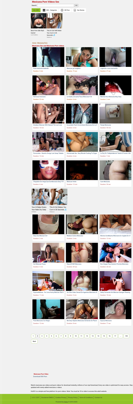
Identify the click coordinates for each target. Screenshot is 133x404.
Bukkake (6, 140)
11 (81, 336)
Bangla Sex (7, 80)
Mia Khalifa (7, 64)
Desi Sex (6, 88)
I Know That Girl (9, 49)
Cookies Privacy (60, 397)
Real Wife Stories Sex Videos (13, 45)
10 (76, 336)
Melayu (6, 17)
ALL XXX (36, 10)
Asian (5, 96)
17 (115, 336)
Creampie (7, 143)
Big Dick (6, 112)
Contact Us (98, 397)
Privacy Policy (73, 397)
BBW (5, 100)
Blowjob (6, 128)
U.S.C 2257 (35, 397)
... (120, 336)
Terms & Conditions (86, 397)
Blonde (6, 124)
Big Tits (6, 116)
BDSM (6, 104)
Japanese (7, 68)
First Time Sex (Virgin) (11, 13)
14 (98, 336)
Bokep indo (7, 72)
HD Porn (65, 10)
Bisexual (6, 120)
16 (109, 336)
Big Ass (6, 108)
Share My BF (8, 57)
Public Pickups (9, 53)
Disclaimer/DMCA (47, 397)
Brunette (6, 136)
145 (126, 336)
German (6, 41)
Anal (5, 92)
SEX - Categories (50, 10)
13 (93, 336)
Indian (6, 76)
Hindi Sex (7, 25)
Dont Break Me (9, 61)
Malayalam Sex (9, 33)
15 (104, 336)
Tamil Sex (7, 37)
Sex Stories (78, 10)
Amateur (6, 84)
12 (87, 336)
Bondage (7, 132)
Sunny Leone (8, 9)
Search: (34, 5)
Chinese (6, 21)
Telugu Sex (7, 29)
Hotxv (66, 402)
